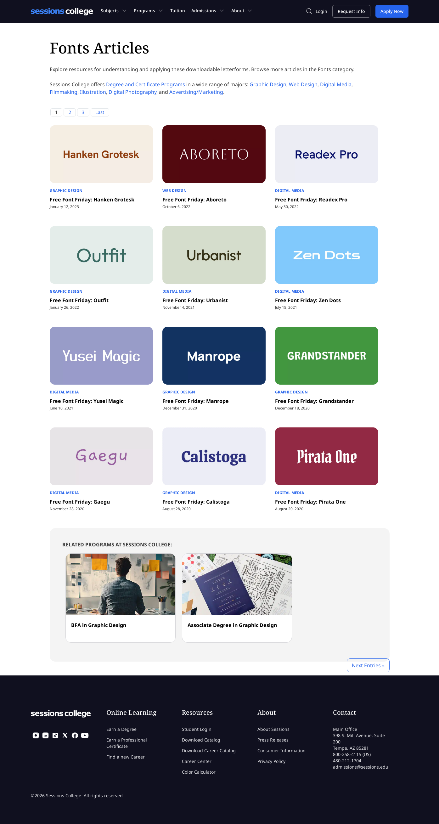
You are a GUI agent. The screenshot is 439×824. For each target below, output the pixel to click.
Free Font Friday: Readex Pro (311, 199)
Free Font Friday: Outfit (79, 300)
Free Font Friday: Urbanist (195, 300)
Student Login (196, 729)
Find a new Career (125, 757)
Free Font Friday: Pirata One (310, 501)
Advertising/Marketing (196, 91)
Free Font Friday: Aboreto (194, 199)
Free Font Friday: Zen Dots (308, 300)
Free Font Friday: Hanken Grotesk (92, 199)
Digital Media (336, 84)
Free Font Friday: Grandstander (314, 401)
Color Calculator (199, 772)
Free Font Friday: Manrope (195, 401)
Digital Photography (132, 91)
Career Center (196, 761)
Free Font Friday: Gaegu (80, 501)
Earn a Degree (121, 729)
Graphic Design (268, 84)
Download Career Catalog (209, 750)
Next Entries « (368, 665)
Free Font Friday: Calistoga (196, 501)
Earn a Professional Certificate (126, 743)
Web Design (303, 84)
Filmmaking (63, 91)
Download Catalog (201, 740)
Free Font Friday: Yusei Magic (86, 401)
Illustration (93, 91)
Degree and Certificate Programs (145, 84)
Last (99, 112)
